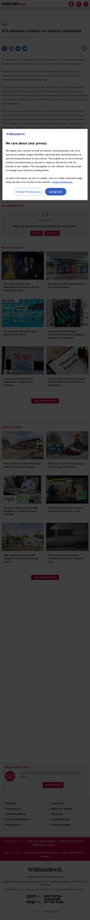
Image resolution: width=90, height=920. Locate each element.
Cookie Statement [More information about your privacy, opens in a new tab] (62, 182)
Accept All (55, 191)
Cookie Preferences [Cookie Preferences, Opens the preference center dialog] (28, 191)
